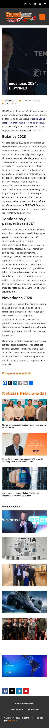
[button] (42, 17)
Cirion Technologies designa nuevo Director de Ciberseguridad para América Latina (22, 460)
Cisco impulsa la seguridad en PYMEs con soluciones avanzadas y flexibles (20, 494)
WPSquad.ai (12, 721)
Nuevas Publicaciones (24, 703)
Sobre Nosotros (16, 709)
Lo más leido (33, 709)
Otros (7, 103)
